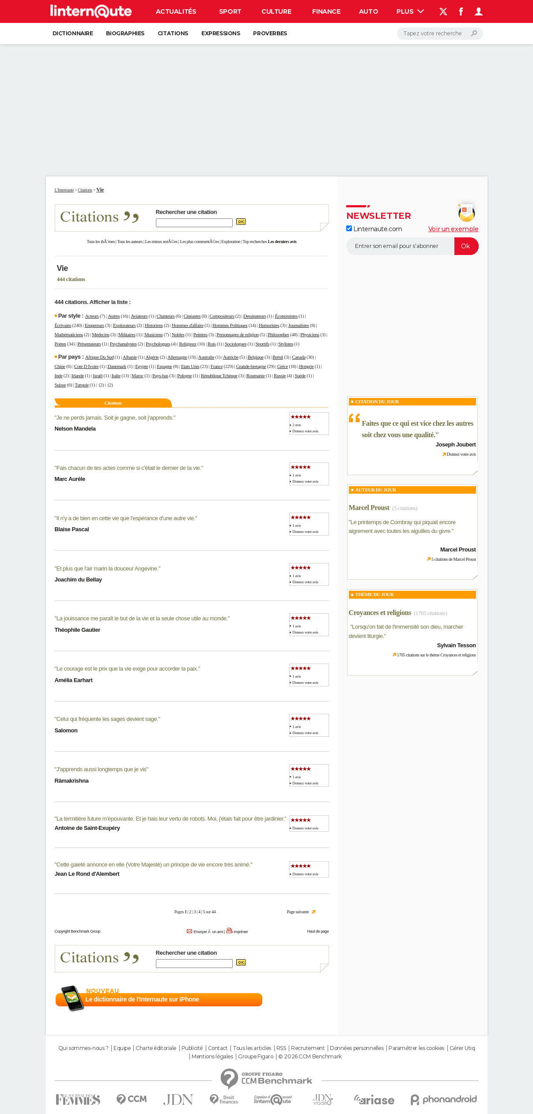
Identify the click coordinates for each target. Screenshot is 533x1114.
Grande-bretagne (251, 366)
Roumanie (255, 375)
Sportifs (262, 343)
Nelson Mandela (75, 428)
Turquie (82, 384)
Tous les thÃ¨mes (101, 241)
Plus (410, 11)
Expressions (220, 33)
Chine (60, 366)
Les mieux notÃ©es (161, 241)
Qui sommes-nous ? (83, 1048)
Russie (280, 375)
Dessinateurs (254, 316)
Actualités (176, 11)
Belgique (255, 357)
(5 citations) (404, 508)
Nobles (178, 334)
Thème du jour (374, 594)
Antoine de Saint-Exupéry (87, 828)
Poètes (60, 343)
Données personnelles (357, 1048)
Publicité (192, 1048)
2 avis (296, 425)
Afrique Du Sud (99, 357)
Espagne (164, 366)
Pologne (184, 375)
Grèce (282, 366)
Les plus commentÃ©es (199, 241)
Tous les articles (252, 1048)
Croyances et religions (380, 612)
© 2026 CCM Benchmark (310, 1057)
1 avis (296, 475)
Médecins (100, 334)
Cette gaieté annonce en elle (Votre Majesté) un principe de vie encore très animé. (154, 864)
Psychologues (158, 343)
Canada (298, 357)
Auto (368, 11)
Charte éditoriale (156, 1048)
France (217, 366)
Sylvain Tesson (456, 645)
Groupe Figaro (255, 1057)
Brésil (277, 357)
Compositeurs (221, 316)
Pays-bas (160, 375)
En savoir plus (309, 999)
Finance (326, 11)
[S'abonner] (412, 246)
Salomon (66, 730)
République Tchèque (219, 375)
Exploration (230, 241)
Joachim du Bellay (78, 579)
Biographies (125, 33)
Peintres (200, 334)
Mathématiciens (69, 334)
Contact (218, 1048)
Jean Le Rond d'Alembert (87, 873)
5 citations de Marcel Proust (453, 559)
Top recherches (255, 241)
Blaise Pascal (72, 529)
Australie (206, 357)
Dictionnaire (73, 33)
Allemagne (177, 357)
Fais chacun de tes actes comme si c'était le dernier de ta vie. (129, 468)
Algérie (152, 357)
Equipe (121, 1048)
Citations (173, 33)
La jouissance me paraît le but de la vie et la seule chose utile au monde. (142, 618)
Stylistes (285, 343)
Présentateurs (89, 343)
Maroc (138, 375)
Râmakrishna (72, 780)
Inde (59, 375)
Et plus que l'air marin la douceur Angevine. (108, 568)
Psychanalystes (123, 343)
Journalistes (298, 325)
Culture (276, 11)
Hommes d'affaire (188, 325)
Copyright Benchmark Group (78, 931)
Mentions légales (212, 1057)
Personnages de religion (237, 334)
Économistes (286, 316)
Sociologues (235, 343)
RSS (281, 1048)
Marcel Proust (369, 507)
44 (213, 911)
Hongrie (306, 366)
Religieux (188, 343)
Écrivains (63, 325)
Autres (114, 316)
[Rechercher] (440, 33)
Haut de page (318, 931)
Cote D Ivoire (86, 366)
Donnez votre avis (305, 431)
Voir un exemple (453, 229)
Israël (97, 375)
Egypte (141, 366)
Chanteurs (166, 316)
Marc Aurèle (70, 479)
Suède (300, 375)
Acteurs (91, 316)
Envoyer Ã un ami (208, 932)
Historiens (154, 325)
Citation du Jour (377, 401)
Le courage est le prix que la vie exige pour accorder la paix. (127, 668)
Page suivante (298, 911)
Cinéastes (192, 316)
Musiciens (153, 334)
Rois (212, 343)
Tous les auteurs (130, 241)
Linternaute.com (374, 229)
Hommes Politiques (229, 325)
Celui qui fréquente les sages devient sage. (108, 719)
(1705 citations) (430, 613)
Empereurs (94, 325)
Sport (230, 11)
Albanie (130, 357)
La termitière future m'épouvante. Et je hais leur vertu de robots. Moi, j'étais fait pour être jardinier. (171, 818)
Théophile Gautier (77, 629)
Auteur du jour (375, 489)
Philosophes (278, 334)
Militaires (127, 334)
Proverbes (270, 33)
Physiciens (309, 334)
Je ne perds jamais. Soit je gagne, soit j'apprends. (115, 417)
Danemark (116, 366)
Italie (116, 375)
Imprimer (241, 932)
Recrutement (308, 1048)
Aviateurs (139, 316)
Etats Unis (190, 366)
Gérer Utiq (462, 1048)
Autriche (230, 357)
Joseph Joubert (456, 444)
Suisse (60, 384)
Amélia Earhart (74, 680)
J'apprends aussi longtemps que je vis (102, 769)
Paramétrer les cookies (416, 1048)
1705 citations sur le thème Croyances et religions (436, 655)
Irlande (78, 375)
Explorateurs (124, 325)
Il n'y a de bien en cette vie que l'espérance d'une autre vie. (126, 518)
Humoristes (269, 325)
